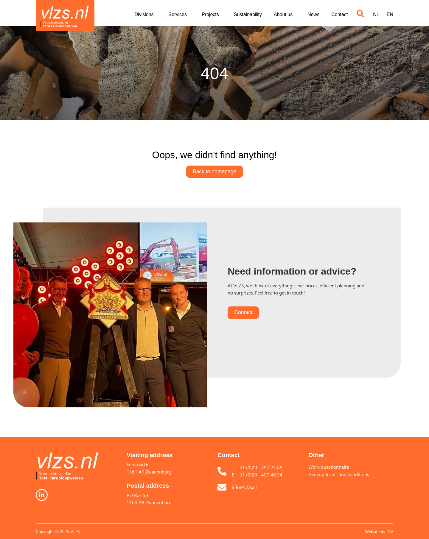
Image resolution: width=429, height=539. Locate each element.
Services (179, 15)
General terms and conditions (338, 474)
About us (285, 15)
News (313, 14)
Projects (212, 15)
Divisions (146, 15)
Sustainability (248, 14)
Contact (339, 14)
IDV (389, 531)
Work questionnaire (328, 467)
